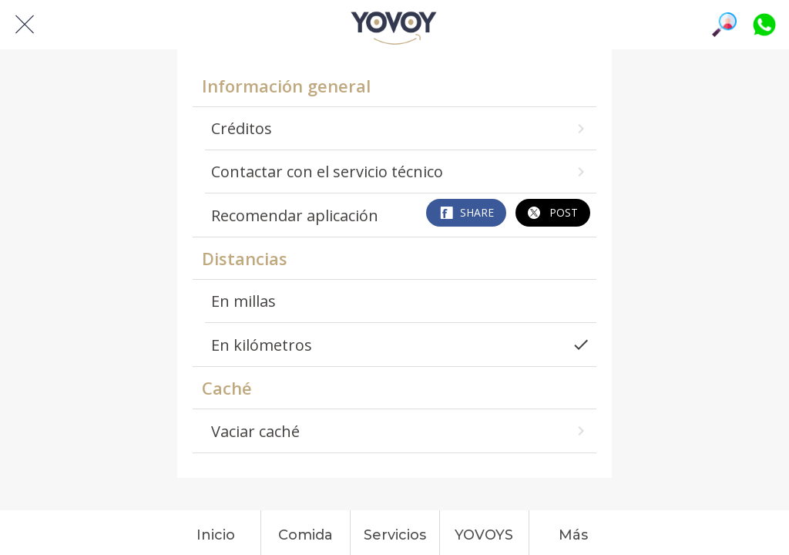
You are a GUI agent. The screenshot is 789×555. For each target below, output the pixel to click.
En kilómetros (400, 345)
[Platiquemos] (764, 24)
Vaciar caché (400, 431)
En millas (243, 301)
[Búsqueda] (724, 24)
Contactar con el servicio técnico (400, 171)
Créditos (400, 128)
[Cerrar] (24, 24)
